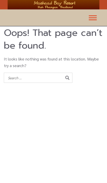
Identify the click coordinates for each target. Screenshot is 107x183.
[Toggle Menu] (93, 17)
